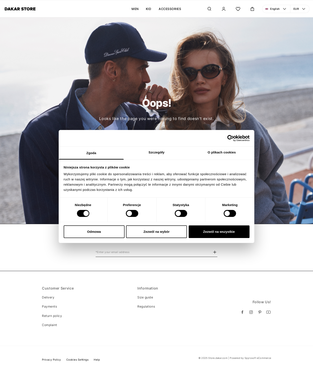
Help (97, 359)
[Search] (209, 9)
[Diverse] (20, 8)
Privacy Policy (51, 359)
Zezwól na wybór (156, 231)
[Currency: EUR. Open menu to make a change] (300, 9)
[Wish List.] (238, 9)
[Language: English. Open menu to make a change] (276, 9)
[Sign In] (223, 9)
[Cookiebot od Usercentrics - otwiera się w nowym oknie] (230, 138)
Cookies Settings (77, 359)
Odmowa (94, 231)
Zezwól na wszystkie (219, 231)
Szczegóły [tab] (156, 152)
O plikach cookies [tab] (222, 152)
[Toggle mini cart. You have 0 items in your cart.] (252, 9)
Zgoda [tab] (91, 153)
